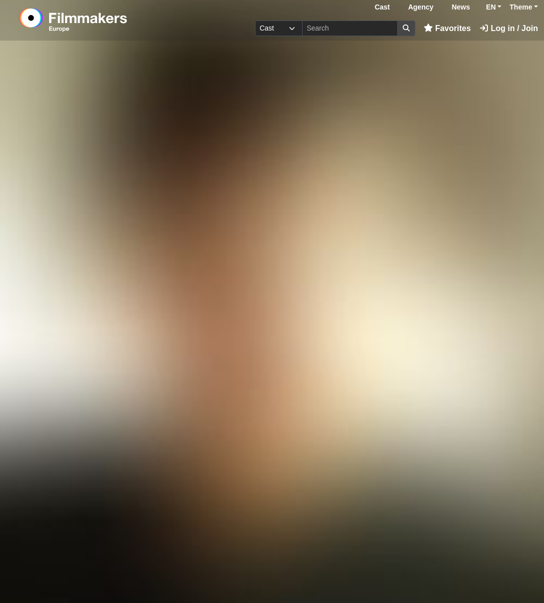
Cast (382, 7)
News (461, 7)
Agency (421, 7)
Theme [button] (520, 7)
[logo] (97, 20)
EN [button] (490, 7)
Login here (470, 572)
